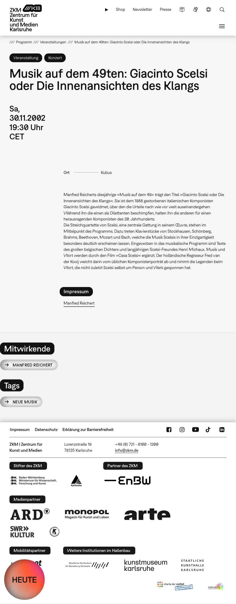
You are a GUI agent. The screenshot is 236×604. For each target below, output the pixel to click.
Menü (222, 26)
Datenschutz (46, 429)
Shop (120, 9)
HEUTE (24, 579)
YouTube (195, 429)
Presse (165, 9)
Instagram (182, 429)
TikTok (208, 429)
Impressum (20, 429)
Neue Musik (25, 401)
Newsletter (142, 9)
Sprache (208, 9)
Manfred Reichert (79, 303)
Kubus (106, 172)
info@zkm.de (126, 450)
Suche (222, 9)
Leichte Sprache (182, 9)
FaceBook (169, 429)
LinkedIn (222, 429)
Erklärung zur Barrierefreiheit (88, 429)
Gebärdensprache (195, 9)
